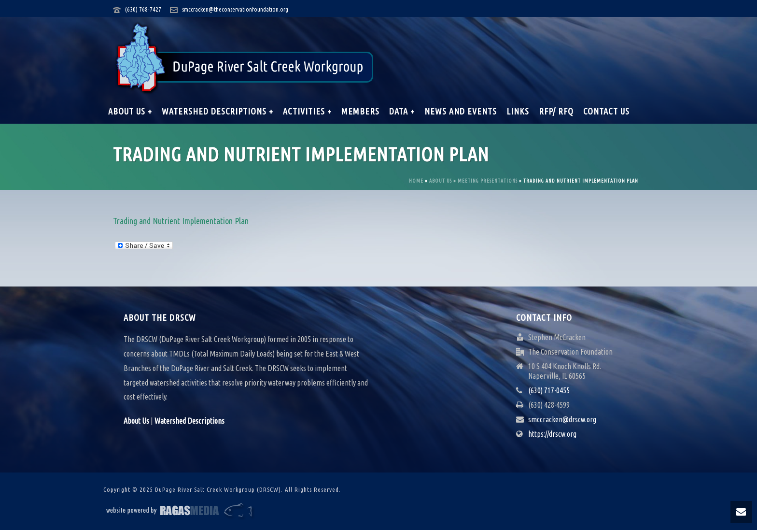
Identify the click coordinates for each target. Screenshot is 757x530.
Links (517, 111)
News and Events (460, 111)
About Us (440, 181)
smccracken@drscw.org (562, 419)
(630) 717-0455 (549, 390)
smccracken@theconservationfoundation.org (235, 9)
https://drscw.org (552, 434)
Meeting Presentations (488, 181)
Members (360, 111)
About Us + (130, 111)
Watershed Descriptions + (217, 111)
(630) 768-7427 (143, 9)
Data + (402, 111)
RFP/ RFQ (556, 111)
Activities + (307, 111)
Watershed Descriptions (189, 420)
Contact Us (606, 111)
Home (416, 181)
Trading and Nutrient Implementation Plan (181, 221)
